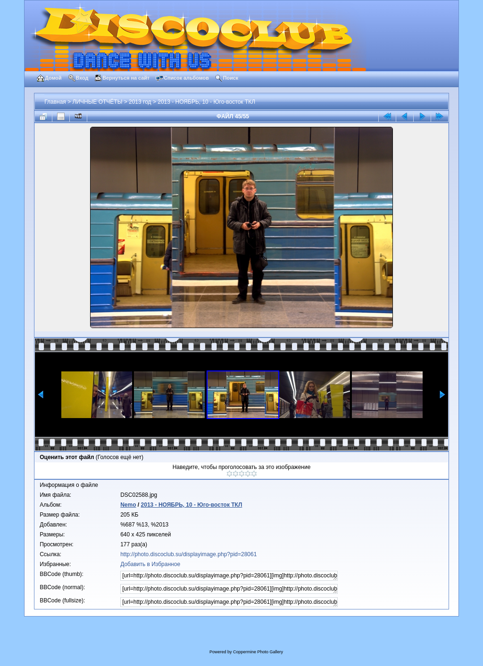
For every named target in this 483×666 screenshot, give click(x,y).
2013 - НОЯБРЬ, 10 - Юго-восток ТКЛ (206, 102)
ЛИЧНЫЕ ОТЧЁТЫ (98, 102)
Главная (55, 102)
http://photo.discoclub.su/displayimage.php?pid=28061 (188, 554)
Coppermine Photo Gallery (258, 652)
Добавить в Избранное (150, 564)
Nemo (128, 505)
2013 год (140, 102)
